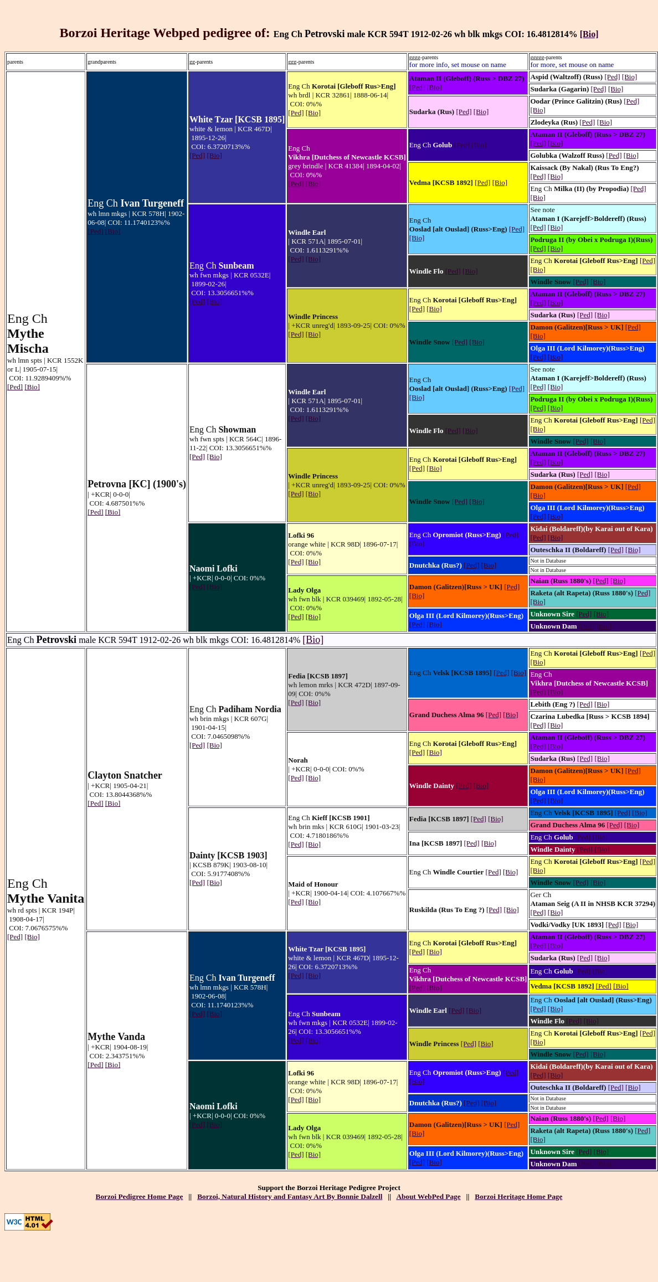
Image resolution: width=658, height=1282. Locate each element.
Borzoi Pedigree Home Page (139, 1196)
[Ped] (15, 387)
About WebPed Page (428, 1196)
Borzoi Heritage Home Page (518, 1196)
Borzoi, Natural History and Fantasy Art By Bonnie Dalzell (289, 1196)
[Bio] (589, 34)
